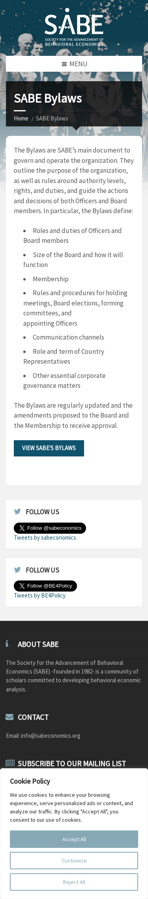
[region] (74, 833)
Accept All (74, 839)
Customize (74, 860)
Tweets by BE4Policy (40, 595)
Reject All (74, 882)
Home (21, 118)
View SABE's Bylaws (49, 448)
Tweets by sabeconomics (45, 537)
